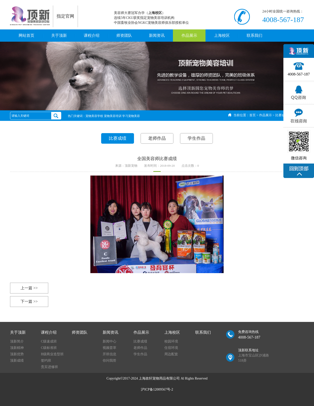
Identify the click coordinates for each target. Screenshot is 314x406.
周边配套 (171, 354)
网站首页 (26, 35)
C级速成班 (49, 341)
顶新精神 (17, 348)
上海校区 (222, 35)
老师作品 (157, 138)
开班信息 (109, 354)
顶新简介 (17, 341)
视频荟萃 (109, 348)
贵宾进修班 (49, 367)
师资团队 (124, 35)
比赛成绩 (281, 115)
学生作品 (196, 138)
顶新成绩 (17, 360)
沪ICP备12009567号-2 (157, 389)
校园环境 (171, 341)
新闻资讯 (157, 35)
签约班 (46, 360)
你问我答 (109, 360)
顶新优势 (17, 354)
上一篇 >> (29, 288)
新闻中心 (109, 341)
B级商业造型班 (52, 354)
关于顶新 (59, 35)
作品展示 (189, 35)
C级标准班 (49, 348)
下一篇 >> (29, 301)
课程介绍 (91, 35)
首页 (252, 115)
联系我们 (254, 35)
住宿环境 (171, 348)
